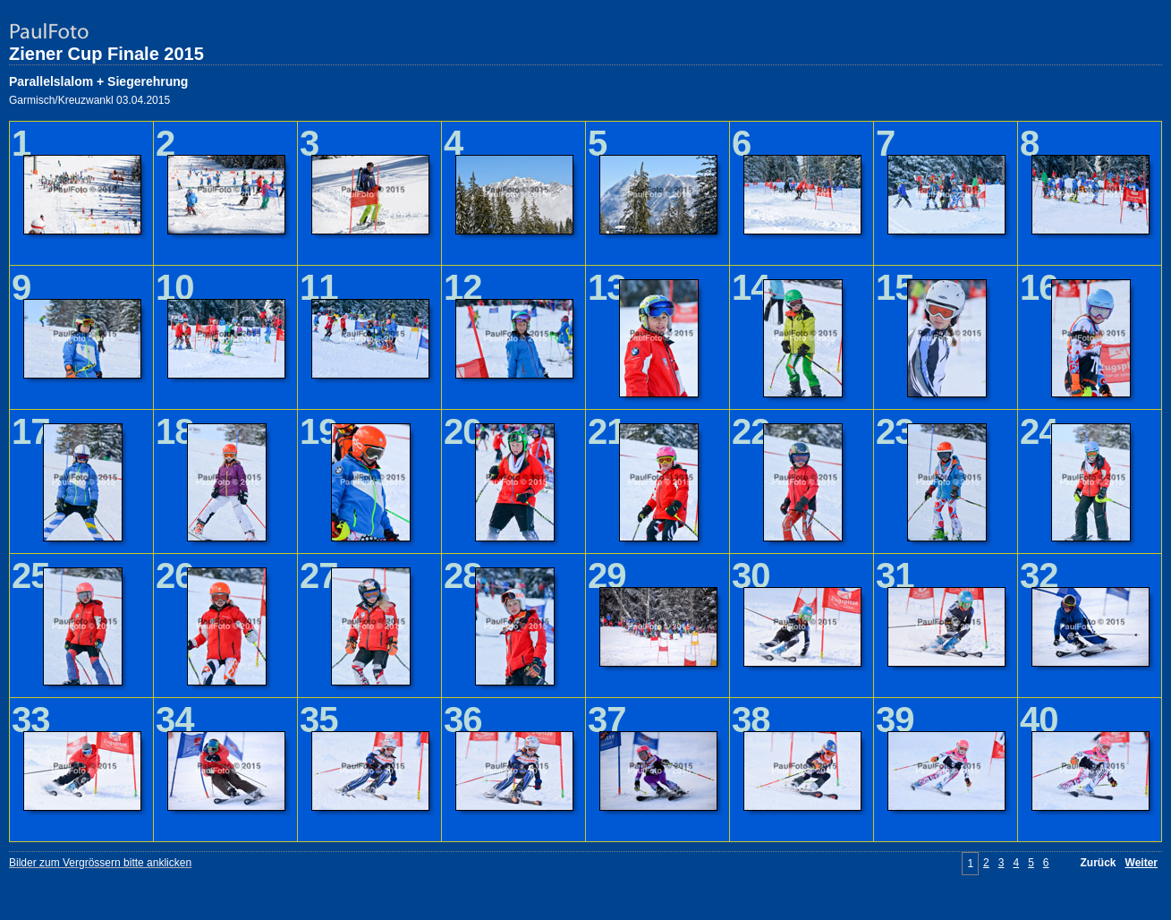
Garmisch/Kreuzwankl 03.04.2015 (89, 100)
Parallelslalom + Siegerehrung (98, 81)
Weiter (1141, 862)
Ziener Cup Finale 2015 (106, 54)
